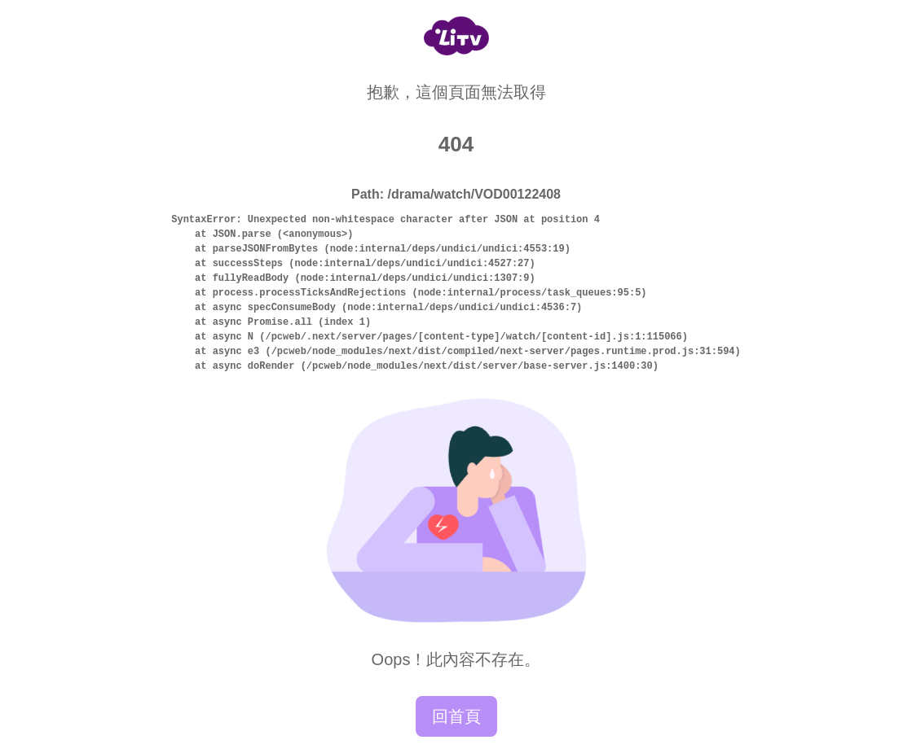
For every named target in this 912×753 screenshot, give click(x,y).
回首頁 (456, 716)
